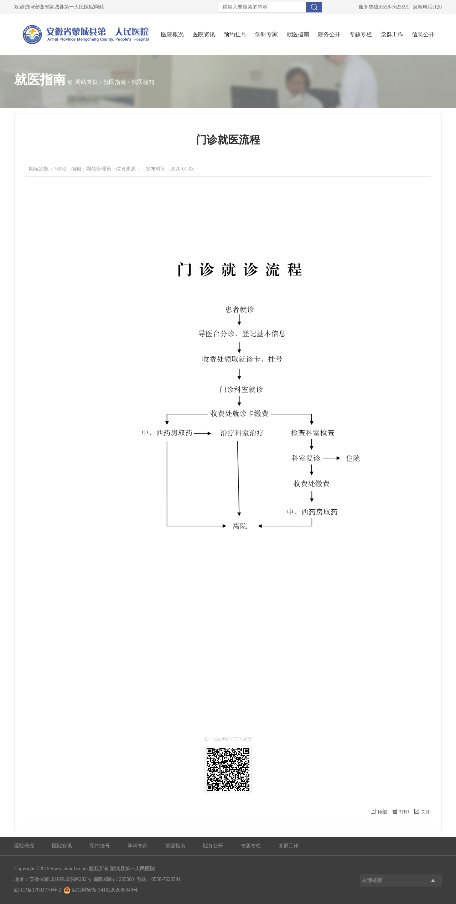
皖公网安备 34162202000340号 (100, 890)
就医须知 (142, 82)
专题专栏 (360, 34)
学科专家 (266, 34)
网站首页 (86, 82)
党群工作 (391, 34)
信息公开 (423, 34)
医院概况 (172, 34)
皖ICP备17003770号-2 (37, 890)
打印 (401, 812)
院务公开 (329, 34)
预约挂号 (235, 34)
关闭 (422, 812)
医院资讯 (203, 34)
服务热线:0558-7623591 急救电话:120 (400, 7)
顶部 (379, 812)
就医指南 (297, 34)
